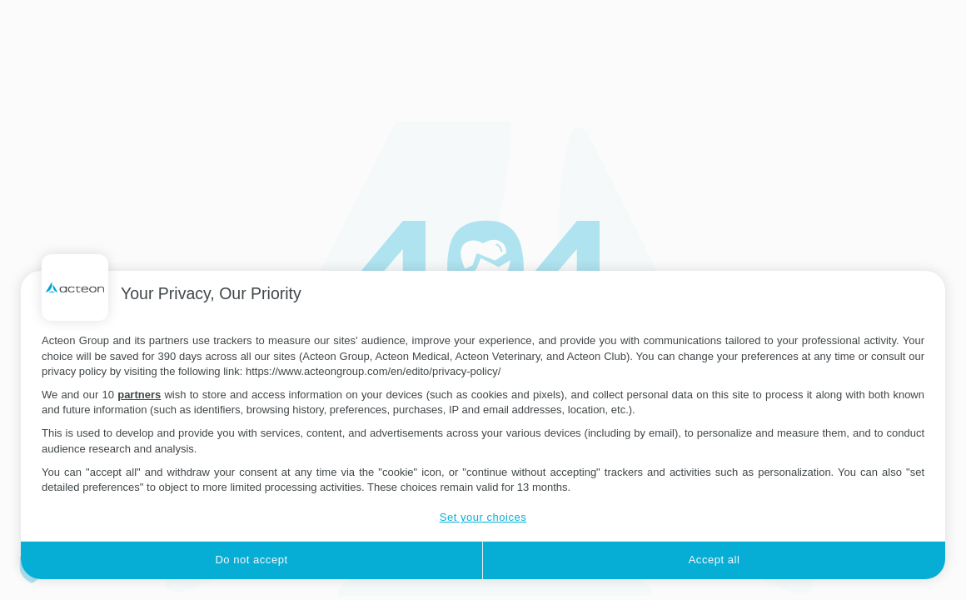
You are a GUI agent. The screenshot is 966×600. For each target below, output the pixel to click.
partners (139, 394)
